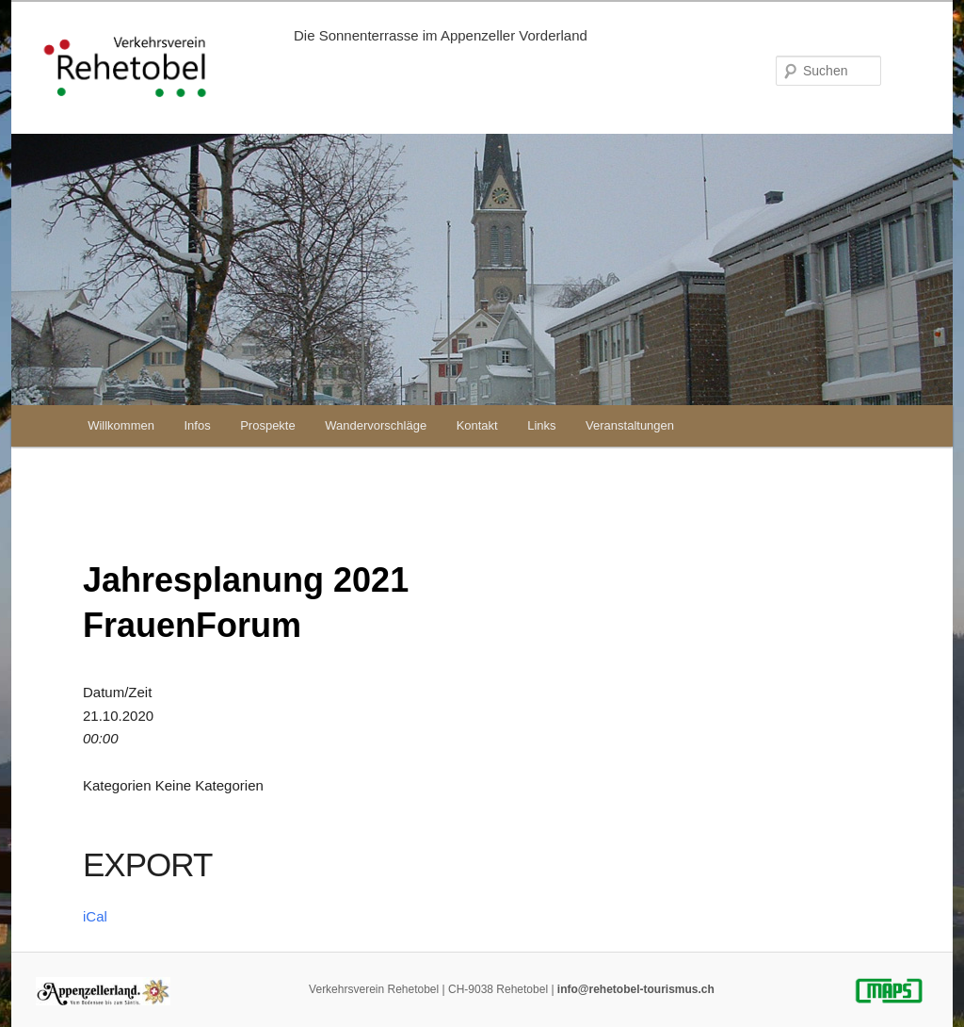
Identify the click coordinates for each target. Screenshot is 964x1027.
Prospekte (268, 425)
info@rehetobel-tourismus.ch (636, 989)
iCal (95, 916)
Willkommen (121, 425)
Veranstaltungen (630, 425)
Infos (197, 425)
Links (541, 425)
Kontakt (477, 425)
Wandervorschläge (375, 425)
